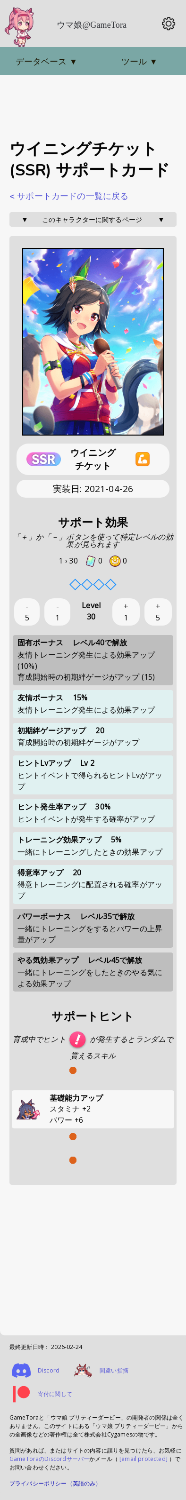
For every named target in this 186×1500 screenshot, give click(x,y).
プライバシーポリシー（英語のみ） (55, 1483)
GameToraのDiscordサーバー (49, 1459)
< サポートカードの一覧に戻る (68, 196)
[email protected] (143, 1459)
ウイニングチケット (93, 459)
